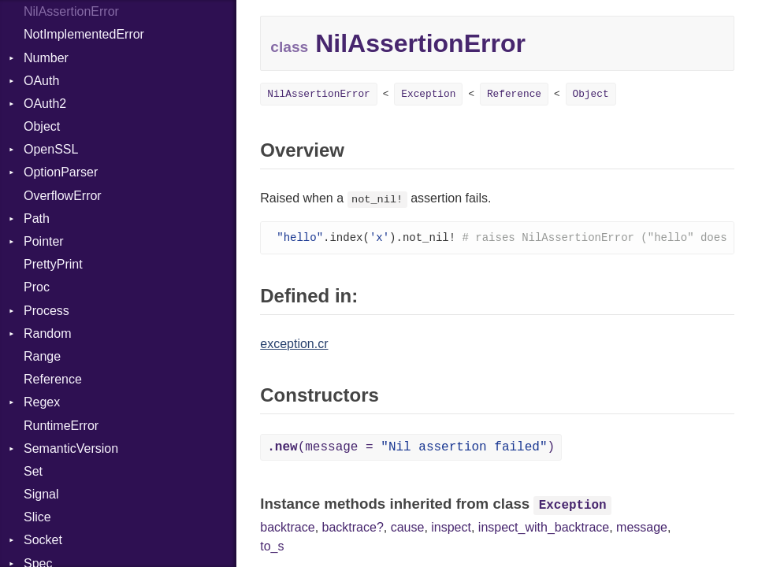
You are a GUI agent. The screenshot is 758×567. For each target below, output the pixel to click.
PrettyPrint (53, 264)
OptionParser (61, 172)
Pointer (44, 241)
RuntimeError (61, 425)
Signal (41, 494)
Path (37, 218)
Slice (37, 517)
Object (42, 126)
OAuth (41, 80)
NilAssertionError (71, 11)
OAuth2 (45, 103)
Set (33, 471)
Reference (53, 379)
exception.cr (294, 344)
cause (408, 528)
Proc (37, 287)
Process (46, 310)
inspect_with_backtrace (543, 528)
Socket (43, 540)
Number (46, 58)
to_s (272, 547)
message (641, 528)
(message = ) (411, 448)
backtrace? (353, 528)
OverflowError (63, 195)
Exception (428, 94)
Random (47, 333)
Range (42, 356)
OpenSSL (51, 149)
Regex (42, 402)
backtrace (287, 528)
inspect (451, 528)
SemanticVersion (71, 448)
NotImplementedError (84, 34)
